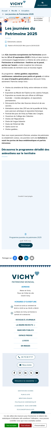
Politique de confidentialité (25, 402)
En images (25, 346)
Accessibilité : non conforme (25, 406)
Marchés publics (25, 330)
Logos (25, 341)
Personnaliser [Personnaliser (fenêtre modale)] (39, 425)
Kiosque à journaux (25, 320)
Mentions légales (25, 398)
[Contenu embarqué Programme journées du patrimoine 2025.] (25, 196)
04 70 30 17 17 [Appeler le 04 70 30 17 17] (25, 357)
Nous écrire (25, 365)
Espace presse (25, 335)
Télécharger (25, 245)
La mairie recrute (25, 325)
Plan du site (25, 394)
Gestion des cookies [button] (25, 391)
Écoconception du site (25, 409)
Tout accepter (11, 425)
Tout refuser (25, 425)
